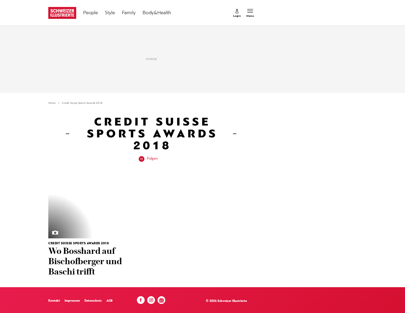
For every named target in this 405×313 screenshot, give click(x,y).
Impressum (72, 300)
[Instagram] (151, 302)
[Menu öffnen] (250, 13)
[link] (237, 13)
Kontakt (54, 300)
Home (52, 103)
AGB (109, 300)
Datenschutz (93, 300)
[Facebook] (141, 302)
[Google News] (161, 302)
